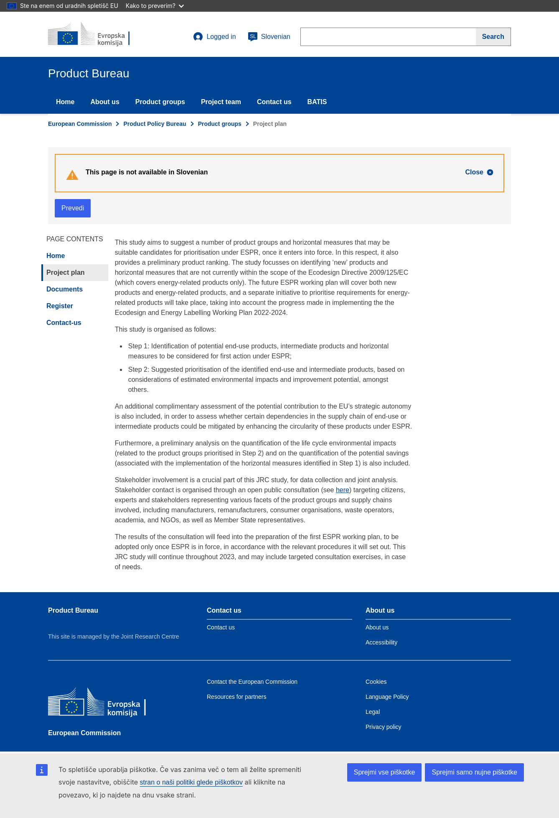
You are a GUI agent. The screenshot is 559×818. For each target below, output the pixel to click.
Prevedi (72, 208)
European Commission (80, 123)
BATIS (317, 101)
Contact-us (63, 322)
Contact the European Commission (252, 681)
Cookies (376, 681)
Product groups (160, 101)
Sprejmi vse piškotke (384, 772)
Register (59, 305)
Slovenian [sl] (269, 37)
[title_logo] (98, 34)
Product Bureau (73, 610)
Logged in (214, 37)
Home (65, 101)
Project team (221, 101)
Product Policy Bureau (154, 123)
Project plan (65, 272)
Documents (64, 289)
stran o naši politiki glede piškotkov (191, 782)
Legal (373, 711)
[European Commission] (108, 704)
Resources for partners (236, 696)
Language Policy (387, 696)
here (342, 489)
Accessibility (381, 642)
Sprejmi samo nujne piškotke (474, 772)
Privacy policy (383, 726)
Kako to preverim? (155, 5)
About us (104, 101)
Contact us (274, 101)
